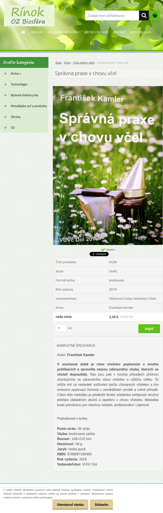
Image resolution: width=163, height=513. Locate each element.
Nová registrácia (150, 4)
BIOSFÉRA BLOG (141, 32)
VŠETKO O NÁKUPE (96, 32)
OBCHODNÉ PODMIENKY (63, 32)
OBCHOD (36, 32)
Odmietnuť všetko (68, 504)
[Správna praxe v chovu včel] (108, 87)
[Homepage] (23, 32)
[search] (144, 15)
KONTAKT (119, 32)
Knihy (67, 62)
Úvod (58, 62)
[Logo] (29, 15)
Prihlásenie (133, 4)
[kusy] (61, 328)
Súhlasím (101, 504)
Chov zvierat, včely (83, 62)
